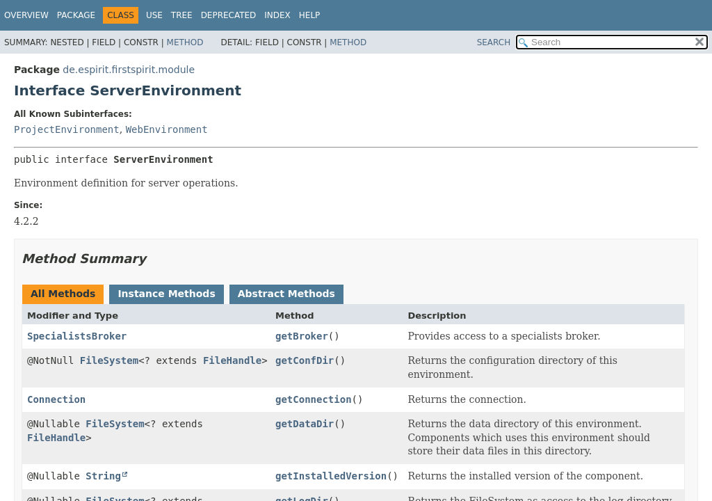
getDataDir (304, 423)
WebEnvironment (167, 129)
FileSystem (109, 360)
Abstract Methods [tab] (286, 293)
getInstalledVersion (331, 476)
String (103, 476)
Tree (182, 15)
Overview (26, 15)
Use (154, 15)
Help (310, 15)
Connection (56, 399)
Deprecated (229, 15)
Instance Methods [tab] (166, 293)
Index (277, 15)
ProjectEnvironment (67, 129)
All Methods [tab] (63, 293)
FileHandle (232, 360)
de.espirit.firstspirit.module (129, 69)
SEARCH (494, 42)
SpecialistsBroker (77, 336)
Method (185, 42)
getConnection (313, 399)
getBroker (301, 336)
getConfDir (304, 360)
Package (76, 15)
